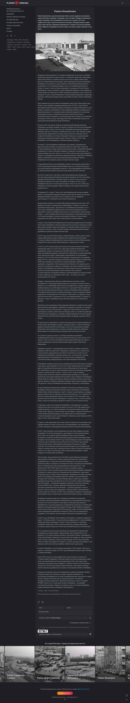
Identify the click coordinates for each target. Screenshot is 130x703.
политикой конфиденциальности (58, 627)
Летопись (26, 40)
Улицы (19, 47)
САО (29, 44)
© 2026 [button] (65, 697)
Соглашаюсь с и (64, 627)
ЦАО (23, 47)
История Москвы (12, 20)
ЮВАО (9, 49)
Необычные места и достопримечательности (15, 10)
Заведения (10, 14)
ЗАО (20, 40)
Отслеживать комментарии (79, 623)
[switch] (90, 622)
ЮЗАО (14, 49)
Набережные (11, 42)
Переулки (19, 42)
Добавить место (65, 693)
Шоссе (28, 47)
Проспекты (17, 44)
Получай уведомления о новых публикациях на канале (65, 689)
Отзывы (9, 31)
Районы (24, 44)
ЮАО (33, 47)
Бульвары (10, 40)
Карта (8, 28)
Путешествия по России (14, 22)
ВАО (16, 40)
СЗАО (14, 47)
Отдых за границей (13, 25)
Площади (27, 42)
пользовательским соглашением (79, 627)
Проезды (10, 44)
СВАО (9, 47)
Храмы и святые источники (15, 17)
